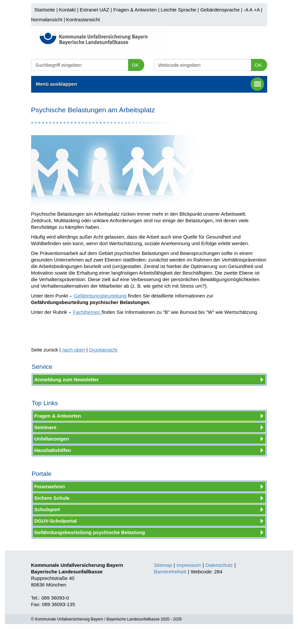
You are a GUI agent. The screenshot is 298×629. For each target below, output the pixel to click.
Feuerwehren (49, 486)
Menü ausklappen (150, 84)
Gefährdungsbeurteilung (98, 295)
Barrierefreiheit (170, 571)
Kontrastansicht (83, 19)
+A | (257, 9)
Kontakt (67, 9)
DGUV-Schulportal (55, 521)
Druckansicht (103, 349)
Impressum (188, 565)
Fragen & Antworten (135, 9)
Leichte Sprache (178, 9)
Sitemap (163, 565)
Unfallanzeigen (51, 438)
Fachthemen (85, 312)
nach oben (73, 349)
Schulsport (47, 509)
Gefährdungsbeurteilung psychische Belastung (89, 532)
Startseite (44, 9)
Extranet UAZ (94, 9)
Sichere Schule (52, 498)
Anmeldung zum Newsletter (66, 379)
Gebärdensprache (220, 9)
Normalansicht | (48, 19)
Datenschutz (219, 565)
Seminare (45, 427)
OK (135, 65)
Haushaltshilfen (52, 450)
